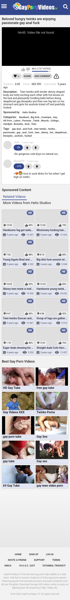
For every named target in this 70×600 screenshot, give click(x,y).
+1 (27, 148)
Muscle (45, 120)
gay (18, 132)
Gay (55, 117)
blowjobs (8, 136)
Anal (27, 124)
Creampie (46, 117)
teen (37, 132)
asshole (19, 136)
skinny (44, 132)
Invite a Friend (17, 560)
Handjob (7, 124)
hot (51, 132)
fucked (28, 136)
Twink (36, 120)
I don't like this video (28, 69)
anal (24, 132)
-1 (36, 148)
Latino (17, 120)
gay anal (16, 129)
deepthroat (60, 132)
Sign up (33, 554)
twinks (51, 129)
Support (39, 560)
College (55, 120)
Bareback (24, 117)
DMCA (7, 565)
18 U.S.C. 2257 (27, 565)
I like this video (23, 69)
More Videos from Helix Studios (27, 203)
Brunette (18, 124)
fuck (30, 132)
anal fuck (27, 129)
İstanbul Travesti (54, 565)
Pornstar (26, 120)
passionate (9, 132)
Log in (50, 554)
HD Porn (7, 120)
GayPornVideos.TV (31, 594)
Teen (33, 124)
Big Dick (35, 117)
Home (18, 554)
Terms (56, 560)
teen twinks (40, 129)
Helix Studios (29, 112)
